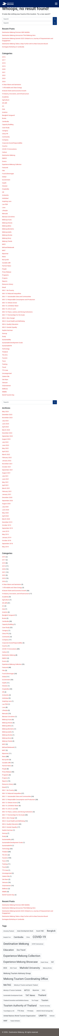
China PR (5, 134)
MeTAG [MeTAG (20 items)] (7, 985)
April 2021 (5, 485)
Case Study (5, 127)
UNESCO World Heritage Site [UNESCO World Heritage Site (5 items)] (44, 1011)
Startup (4, 333)
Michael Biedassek (8, 247)
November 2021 (7, 464)
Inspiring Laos (6, 201)
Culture (4, 152)
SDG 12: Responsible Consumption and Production (18, 299)
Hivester (4, 186)
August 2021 (6, 473)
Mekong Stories (7, 235)
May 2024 (5, 411)
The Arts (5, 355)
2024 (3, 81)
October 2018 (6, 540)
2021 (3, 72)
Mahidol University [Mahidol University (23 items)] (30, 967)
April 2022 (5, 451)
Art (3, 106)
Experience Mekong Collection (11, 164)
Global (4, 177)
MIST (3, 250)
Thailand (5, 352)
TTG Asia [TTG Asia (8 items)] (20, 1011)
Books (4, 118)
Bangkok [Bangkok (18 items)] (51, 930)
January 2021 (6, 494)
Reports (4, 281)
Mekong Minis (6, 226)
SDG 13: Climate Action (9, 303)
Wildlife (4, 392)
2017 (3, 60)
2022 (3, 75)
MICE (4, 244)
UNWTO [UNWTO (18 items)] (43, 1015)
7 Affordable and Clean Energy (12, 87)
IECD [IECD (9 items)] (5, 968)
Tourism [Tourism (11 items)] (44, 1000)
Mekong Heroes (7, 223)
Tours (4, 361)
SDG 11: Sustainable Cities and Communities (16, 296)
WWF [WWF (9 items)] (5, 1021)
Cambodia (5, 121)
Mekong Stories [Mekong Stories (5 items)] (47, 968)
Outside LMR (6, 263)
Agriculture (5, 100)
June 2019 (5, 531)
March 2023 (6, 430)
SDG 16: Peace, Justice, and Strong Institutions (17, 312)
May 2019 (5, 534)
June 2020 (5, 510)
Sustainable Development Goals (12, 342)
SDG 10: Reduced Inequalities (11, 293)
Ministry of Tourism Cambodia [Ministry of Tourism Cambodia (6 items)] (12, 990)
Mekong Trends (7, 241)
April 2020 (5, 516)
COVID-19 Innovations (9, 149)
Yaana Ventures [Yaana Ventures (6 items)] (15, 1021)
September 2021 (7, 470)
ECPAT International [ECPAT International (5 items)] (37, 944)
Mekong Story (6, 238)
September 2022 (7, 436)
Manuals (5, 213)
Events (4, 161)
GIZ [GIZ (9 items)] (52, 962)
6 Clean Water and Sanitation (11, 84)
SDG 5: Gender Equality (9, 327)
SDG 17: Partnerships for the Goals (13, 315)
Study (4, 336)
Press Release (6, 272)
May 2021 (5, 482)
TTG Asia (5, 370)
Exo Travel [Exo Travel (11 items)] (21, 950)
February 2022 (7, 457)
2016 (3, 57)
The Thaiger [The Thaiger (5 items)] (35, 1000)
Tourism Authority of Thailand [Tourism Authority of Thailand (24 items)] (20, 1005)
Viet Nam (5, 379)
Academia (5, 97)
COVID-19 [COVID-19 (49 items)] (39, 937)
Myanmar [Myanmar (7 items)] (36, 990)
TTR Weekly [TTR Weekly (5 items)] (30, 1011)
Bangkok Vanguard (8, 115)
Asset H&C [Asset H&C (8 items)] (40, 931)
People (4, 269)
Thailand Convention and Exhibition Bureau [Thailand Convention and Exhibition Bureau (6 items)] (16, 1000)
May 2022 (5, 448)
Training (4, 364)
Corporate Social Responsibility (12, 143)
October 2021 (6, 467)
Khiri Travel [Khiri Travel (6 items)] (13, 968)
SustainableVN (7, 346)
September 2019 (7, 528)
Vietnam (5, 382)
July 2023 (5, 421)
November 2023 (7, 417)
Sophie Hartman (7, 330)
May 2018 (5, 547)
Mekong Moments (8, 229)
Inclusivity (5, 195)
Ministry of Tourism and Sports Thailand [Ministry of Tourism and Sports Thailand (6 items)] (26, 985)
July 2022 (5, 442)
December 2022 (7, 433)
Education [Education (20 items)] (8, 950)
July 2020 (5, 507)
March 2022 (6, 454)
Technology (6, 349)
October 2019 (6, 525)
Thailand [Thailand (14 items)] (42, 995)
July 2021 (5, 476)
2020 (3, 69)
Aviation (4, 112)
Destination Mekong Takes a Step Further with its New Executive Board (25, 44)
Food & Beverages (8, 173)
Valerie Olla (5, 376)
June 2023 (5, 424)
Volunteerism (6, 385)
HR (3, 192)
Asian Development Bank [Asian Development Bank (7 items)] (25, 931)
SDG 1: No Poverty (8, 290)
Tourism (4, 358)
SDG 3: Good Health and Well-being (13, 321)
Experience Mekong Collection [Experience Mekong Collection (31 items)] (21, 955)
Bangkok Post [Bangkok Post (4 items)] (7, 937)
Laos (3, 207)
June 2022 (5, 445)
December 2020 (7, 497)
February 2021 (7, 491)
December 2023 (7, 414)
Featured (5, 167)
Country (4, 146)
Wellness (5, 389)
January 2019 (6, 537)
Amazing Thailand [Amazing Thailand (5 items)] (8, 931)
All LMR (4, 103)
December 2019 (7, 522)
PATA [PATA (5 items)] (43, 990)
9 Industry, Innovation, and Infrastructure (15, 94)
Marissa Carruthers (8, 217)
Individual (5, 198)
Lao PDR (5, 204)
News (4, 256)
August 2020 (6, 503)
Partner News (6, 266)
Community (6, 137)
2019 (3, 66)
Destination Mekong (8, 155)
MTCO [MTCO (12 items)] (27, 990)
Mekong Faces (7, 220)
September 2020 (7, 500)
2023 (3, 78)
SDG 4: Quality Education (10, 324)
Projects (4, 278)
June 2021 (5, 479)
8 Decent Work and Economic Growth (14, 91)
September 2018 (7, 543)
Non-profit (5, 259)
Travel (4, 367)
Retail (4, 287)
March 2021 (6, 488)
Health (4, 183)
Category (5, 130)
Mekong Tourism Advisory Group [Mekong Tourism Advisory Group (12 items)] (17, 973)
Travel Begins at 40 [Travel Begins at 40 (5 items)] (8, 1011)
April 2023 (5, 427)
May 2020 (5, 513)
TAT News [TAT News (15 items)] (30, 995)
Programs (5, 275)
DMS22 (4, 158)
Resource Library (7, 284)
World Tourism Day (8, 395)
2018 (3, 63)
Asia (3, 109)
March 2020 (6, 519)
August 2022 (6, 439)
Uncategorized (7, 373)
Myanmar (5, 253)
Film (3, 170)
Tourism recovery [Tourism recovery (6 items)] (45, 1006)
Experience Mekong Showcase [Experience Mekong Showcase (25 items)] (20, 961)
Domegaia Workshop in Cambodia (13, 47)
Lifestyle (5, 210)
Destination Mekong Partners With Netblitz (16, 32)
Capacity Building (7, 124)
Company (5, 140)
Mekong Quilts (6, 232)
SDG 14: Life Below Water (10, 306)
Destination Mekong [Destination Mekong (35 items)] (16, 943)
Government (6, 180)
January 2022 (6, 461)
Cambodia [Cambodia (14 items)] (18, 937)
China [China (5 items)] (28, 937)
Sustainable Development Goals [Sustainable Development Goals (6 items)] (12, 995)
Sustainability (6, 339)
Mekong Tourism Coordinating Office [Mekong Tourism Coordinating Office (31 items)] (25, 978)
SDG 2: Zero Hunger (8, 318)
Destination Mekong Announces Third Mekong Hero (18, 35)
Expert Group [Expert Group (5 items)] (44, 962)
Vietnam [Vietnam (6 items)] (52, 1016)
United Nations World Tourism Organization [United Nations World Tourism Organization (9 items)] (19, 1016)
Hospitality (5, 189)
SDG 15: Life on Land (9, 309)
